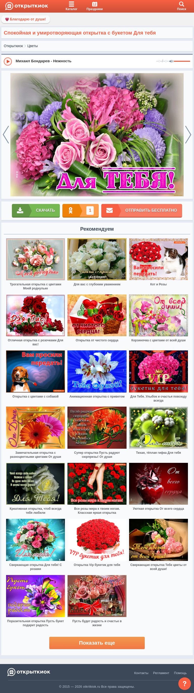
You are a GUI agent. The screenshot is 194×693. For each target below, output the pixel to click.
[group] (97, 61)
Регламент (161, 673)
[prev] (6, 135)
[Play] (8, 61)
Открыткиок (13, 46)
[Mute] (171, 61)
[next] (188, 135)
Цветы (32, 46)
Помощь (180, 673)
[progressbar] (182, 61)
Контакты (141, 673)
